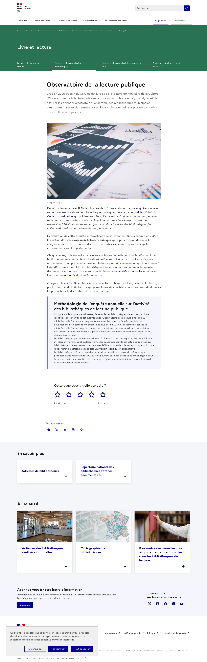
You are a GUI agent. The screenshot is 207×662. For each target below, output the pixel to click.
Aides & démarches (67, 20)
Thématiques (180, 20)
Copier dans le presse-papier (81, 430)
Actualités (22, 20)
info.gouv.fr (153, 633)
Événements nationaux (116, 20)
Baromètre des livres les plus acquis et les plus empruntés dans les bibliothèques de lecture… (161, 554)
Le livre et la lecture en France (28, 65)
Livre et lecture (23, 31)
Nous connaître (42, 20)
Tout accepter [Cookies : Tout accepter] (82, 649)
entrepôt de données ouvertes (83, 275)
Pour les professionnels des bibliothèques (51, 31)
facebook (165, 604)
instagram (174, 604)
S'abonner (25, 605)
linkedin (157, 604)
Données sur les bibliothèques (84, 31)
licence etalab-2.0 (75, 658)
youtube (182, 604)
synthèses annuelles (130, 271)
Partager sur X (57, 430)
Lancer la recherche (187, 8)
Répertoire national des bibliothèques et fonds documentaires (97, 471)
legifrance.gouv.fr (132, 633)
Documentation (89, 20)
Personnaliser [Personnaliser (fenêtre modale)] (35, 649)
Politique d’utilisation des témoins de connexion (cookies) (150, 651)
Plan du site (183, 651)
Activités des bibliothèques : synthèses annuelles (43, 550)
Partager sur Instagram (73, 430)
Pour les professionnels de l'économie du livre (121, 65)
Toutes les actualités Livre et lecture (166, 65)
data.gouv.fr (111, 633)
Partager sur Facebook (49, 430)
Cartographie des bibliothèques (93, 550)
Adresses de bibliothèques (40, 471)
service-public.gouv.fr (175, 633)
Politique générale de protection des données (102, 651)
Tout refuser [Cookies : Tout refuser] (58, 649)
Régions (159, 20)
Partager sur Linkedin (65, 430)
